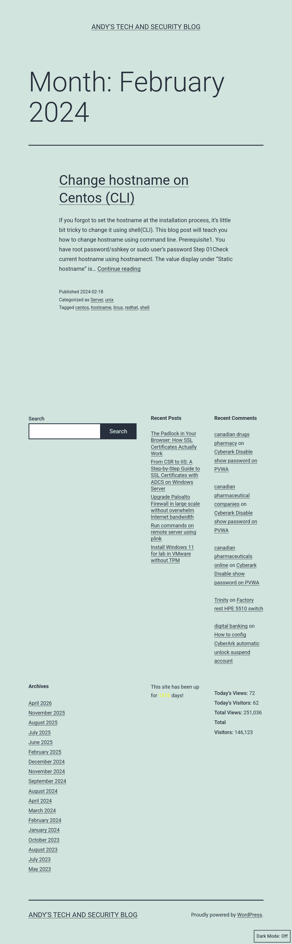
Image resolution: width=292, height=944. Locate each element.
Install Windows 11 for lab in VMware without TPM (172, 554)
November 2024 (47, 771)
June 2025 (40, 742)
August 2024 (43, 791)
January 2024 (44, 830)
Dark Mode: (272, 936)
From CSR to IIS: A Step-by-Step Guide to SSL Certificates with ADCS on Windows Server (175, 475)
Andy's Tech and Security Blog (146, 27)
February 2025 (45, 752)
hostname (101, 307)
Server (96, 299)
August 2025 (43, 722)
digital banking (231, 626)
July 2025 (40, 732)
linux (118, 307)
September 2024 (47, 781)
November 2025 (47, 713)
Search (36, 419)
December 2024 (47, 762)
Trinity (221, 600)
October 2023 (44, 840)
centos (82, 307)
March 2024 (42, 810)
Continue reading (119, 268)
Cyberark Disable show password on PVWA (235, 460)
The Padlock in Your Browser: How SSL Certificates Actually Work (173, 443)
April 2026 (40, 703)
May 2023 (40, 869)
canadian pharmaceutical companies (232, 495)
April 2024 (40, 801)
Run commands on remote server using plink (173, 532)
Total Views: (229, 712)
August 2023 (43, 850)
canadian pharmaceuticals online (233, 556)
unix (109, 299)
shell (144, 307)
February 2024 (45, 820)
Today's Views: (231, 693)
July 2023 (40, 859)
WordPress (249, 915)
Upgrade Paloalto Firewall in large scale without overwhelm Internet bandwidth (175, 507)
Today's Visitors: (233, 703)
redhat (131, 307)
